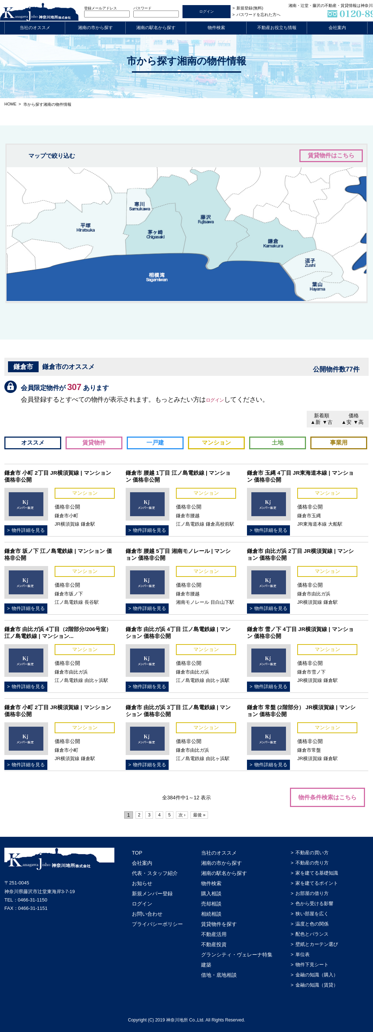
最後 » (207, 815)
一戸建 (155, 442)
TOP (137, 853)
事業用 (339, 442)
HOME (10, 104)
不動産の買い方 (312, 852)
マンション (216, 442)
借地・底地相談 (219, 975)
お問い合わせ (147, 914)
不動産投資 (214, 944)
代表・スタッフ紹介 (155, 873)
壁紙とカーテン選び (316, 944)
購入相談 (211, 893)
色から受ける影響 (314, 903)
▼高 (358, 422)
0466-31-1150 (32, 900)
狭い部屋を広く (312, 913)
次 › (187, 815)
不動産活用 (214, 934)
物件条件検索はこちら (327, 797)
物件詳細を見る (28, 530)
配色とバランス (312, 934)
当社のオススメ (35, 27)
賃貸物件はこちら (331, 155)
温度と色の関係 (312, 924)
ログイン (218, 399)
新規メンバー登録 (152, 893)
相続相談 (211, 914)
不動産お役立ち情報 (277, 27)
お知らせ (142, 883)
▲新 (315, 422)
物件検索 (216, 27)
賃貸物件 (94, 442)
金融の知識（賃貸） (316, 985)
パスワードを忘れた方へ (258, 14)
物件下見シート (312, 964)
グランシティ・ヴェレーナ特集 (236, 954)
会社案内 (337, 27)
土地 (277, 442)
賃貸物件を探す (219, 924)
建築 (206, 965)
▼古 (327, 422)
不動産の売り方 (312, 863)
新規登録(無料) (249, 8)
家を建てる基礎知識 (316, 873)
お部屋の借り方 (312, 893)
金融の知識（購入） (316, 974)
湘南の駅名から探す (156, 27)
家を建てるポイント (316, 883)
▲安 (346, 422)
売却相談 (211, 904)
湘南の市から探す (95, 27)
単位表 (302, 954)
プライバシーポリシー (157, 924)
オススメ (32, 442)
